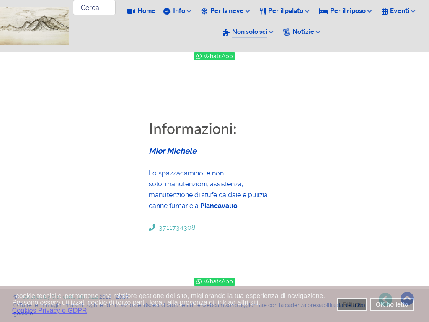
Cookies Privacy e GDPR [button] (49, 310)
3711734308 (172, 228)
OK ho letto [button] (392, 304)
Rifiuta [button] (352, 304)
